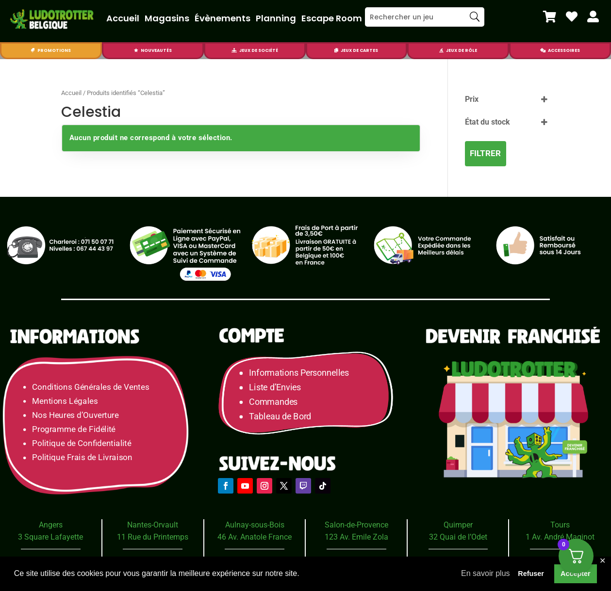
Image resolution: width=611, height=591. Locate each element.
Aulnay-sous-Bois (254, 524)
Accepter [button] (576, 573)
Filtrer (485, 153)
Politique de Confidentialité (81, 443)
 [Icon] (441, 50)
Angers (51, 524)
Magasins (167, 18)
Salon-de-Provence (356, 524)
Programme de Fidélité (74, 429)
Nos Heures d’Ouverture (75, 415)
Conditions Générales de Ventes (90, 387)
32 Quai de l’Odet (458, 537)
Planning (276, 18)
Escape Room (331, 18)
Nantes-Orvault (152, 524)
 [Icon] (33, 50)
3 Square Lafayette (50, 537)
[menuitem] (549, 16)
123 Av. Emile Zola (356, 537)
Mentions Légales (65, 401)
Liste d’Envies (278, 388)
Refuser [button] (531, 573)
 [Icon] (234, 50)
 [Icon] (136, 50)
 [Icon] (336, 50)
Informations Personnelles (298, 373)
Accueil (122, 18)
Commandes (273, 402)
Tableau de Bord (280, 417)
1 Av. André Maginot (560, 537)
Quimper (458, 524)
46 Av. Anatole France (254, 537)
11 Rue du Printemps (152, 537)
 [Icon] (593, 16)
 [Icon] (572, 16)
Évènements (222, 18)
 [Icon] (549, 16)
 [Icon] (542, 50)
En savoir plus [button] (485, 573)
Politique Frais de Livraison (82, 457)
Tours (560, 524)
